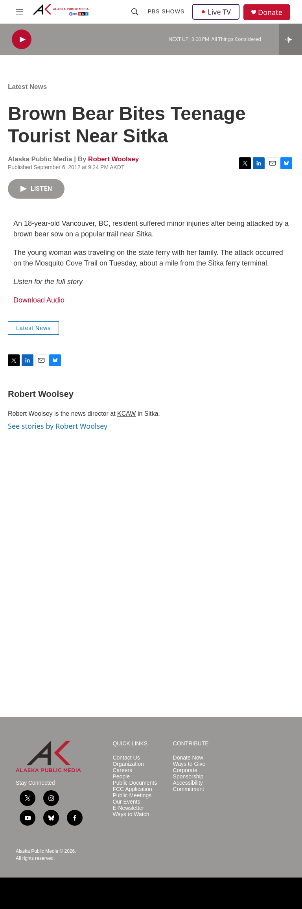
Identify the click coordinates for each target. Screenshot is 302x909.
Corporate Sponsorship (188, 773)
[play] (21, 39)
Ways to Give (189, 764)
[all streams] (290, 39)
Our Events (126, 802)
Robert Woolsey (113, 159)
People (121, 777)
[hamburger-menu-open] (19, 12)
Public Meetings (131, 795)
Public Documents (134, 783)
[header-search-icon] (134, 11)
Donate (270, 12)
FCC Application (132, 789)
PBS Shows (165, 11)
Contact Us (126, 758)
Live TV (216, 12)
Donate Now (188, 758)
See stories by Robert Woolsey (57, 426)
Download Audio (38, 300)
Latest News (27, 86)
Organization (128, 764)
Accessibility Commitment (188, 786)
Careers (122, 770)
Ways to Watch (130, 814)
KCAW (126, 413)
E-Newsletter (128, 808)
